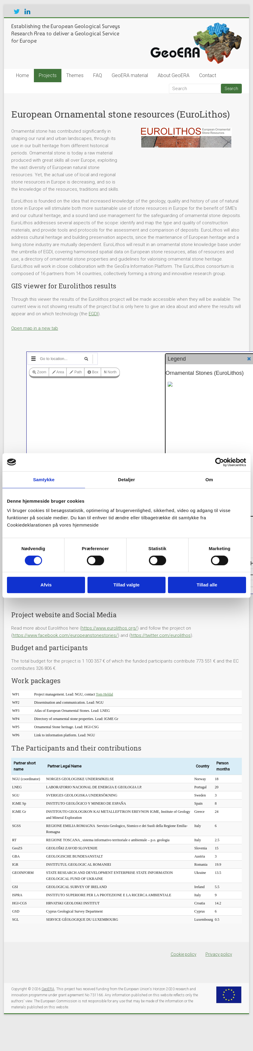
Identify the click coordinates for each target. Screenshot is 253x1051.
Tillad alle (207, 584)
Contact (207, 75)
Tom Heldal (104, 694)
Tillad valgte (126, 584)
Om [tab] (209, 479)
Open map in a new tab (34, 328)
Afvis (46, 584)
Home (22, 75)
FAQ (97, 75)
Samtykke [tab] (43, 479)
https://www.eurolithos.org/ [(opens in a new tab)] (109, 628)
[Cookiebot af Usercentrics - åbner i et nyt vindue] (219, 462)
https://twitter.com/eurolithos (161, 635)
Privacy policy (218, 954)
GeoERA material (130, 75)
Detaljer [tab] (126, 479)
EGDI (93, 313)
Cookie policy (183, 954)
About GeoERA (173, 75)
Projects (48, 75)
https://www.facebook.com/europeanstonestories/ (65, 635)
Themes (75, 75)
